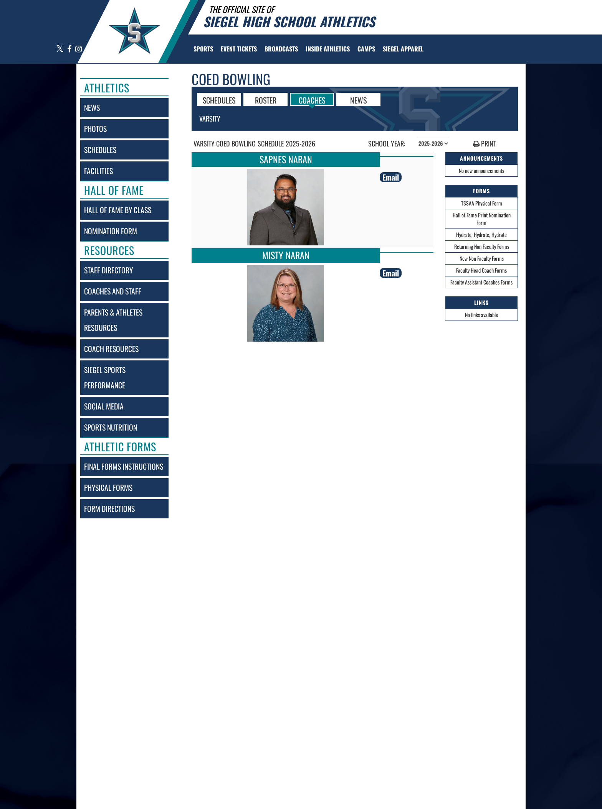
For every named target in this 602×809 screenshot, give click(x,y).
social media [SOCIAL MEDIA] (104, 406)
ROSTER (265, 99)
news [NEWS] (92, 107)
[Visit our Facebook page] (69, 49)
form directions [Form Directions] (109, 508)
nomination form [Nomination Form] (110, 231)
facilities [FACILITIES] (98, 170)
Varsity (209, 118)
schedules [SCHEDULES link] (100, 149)
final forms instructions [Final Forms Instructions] (123, 466)
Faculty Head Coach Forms (481, 270)
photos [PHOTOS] (95, 128)
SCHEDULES (219, 99)
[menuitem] (239, 49)
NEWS (358, 99)
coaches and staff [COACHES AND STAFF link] (112, 291)
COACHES (312, 99)
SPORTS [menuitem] (203, 48)
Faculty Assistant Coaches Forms (481, 282)
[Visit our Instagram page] (78, 49)
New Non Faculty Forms (482, 258)
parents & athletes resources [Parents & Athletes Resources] (113, 320)
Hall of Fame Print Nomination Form (482, 219)
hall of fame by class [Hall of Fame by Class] (117, 209)
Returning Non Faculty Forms (481, 246)
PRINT (484, 143)
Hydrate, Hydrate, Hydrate (481, 234)
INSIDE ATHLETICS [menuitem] (328, 48)
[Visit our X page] (59, 49)
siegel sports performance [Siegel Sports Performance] (105, 377)
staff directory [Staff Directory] (108, 270)
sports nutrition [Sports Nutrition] (110, 427)
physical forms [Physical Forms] (108, 487)
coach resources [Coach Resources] (111, 348)
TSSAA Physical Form (481, 203)
